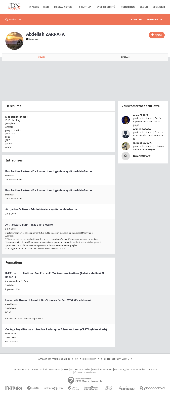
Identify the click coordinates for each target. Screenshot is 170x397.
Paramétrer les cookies (102, 369)
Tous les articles (138, 369)
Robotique (128, 6)
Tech (46, 6)
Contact (34, 369)
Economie (159, 6)
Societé (65, 369)
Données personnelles (80, 369)
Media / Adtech (63, 6)
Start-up (85, 6)
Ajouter (158, 34)
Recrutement (54, 369)
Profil (42, 57)
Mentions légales (121, 369)
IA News (34, 6)
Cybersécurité (105, 6)
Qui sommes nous (21, 369)
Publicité (43, 369)
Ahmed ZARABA (142, 129)
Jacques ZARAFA (142, 142)
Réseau (125, 57)
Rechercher (15, 19)
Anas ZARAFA (140, 115)
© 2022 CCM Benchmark (85, 372)
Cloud (144, 6)
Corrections (152, 369)
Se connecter (154, 19)
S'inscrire (136, 19)
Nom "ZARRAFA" (142, 156)
